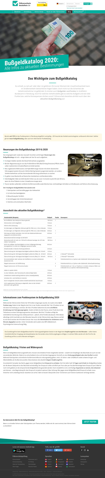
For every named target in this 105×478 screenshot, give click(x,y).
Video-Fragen (16, 466)
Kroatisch (71, 461)
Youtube (88, 450)
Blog (69, 12)
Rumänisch (71, 459)
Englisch (49, 459)
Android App (83, 459)
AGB (45, 471)
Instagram (85, 450)
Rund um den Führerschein (56, 12)
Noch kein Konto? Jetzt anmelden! (74, 8)
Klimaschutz (78, 12)
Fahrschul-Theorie (32, 466)
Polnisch (60, 466)
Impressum (49, 471)
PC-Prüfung (31, 461)
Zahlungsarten (84, 461)
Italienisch (60, 459)
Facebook (82, 450)
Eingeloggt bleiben (72, 6)
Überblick (17, 12)
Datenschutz (15, 471)
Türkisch (49, 464)
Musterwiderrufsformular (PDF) (36, 471)
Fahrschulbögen (32, 464)
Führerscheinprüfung (17, 461)
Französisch (61, 464)
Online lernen (39, 12)
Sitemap (82, 464)
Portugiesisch (61, 461)
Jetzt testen (90, 422)
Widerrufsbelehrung (23, 471)
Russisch (50, 461)
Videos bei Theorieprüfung (18, 464)
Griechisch (71, 464)
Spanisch (50, 466)
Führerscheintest (16, 459)
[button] (49, 450)
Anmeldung (27, 12)
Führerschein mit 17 (32, 459)
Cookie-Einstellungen (57, 471)
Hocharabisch (72, 466)
